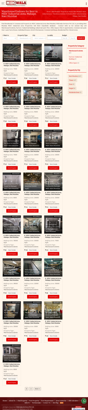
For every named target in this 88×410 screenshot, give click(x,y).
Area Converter (61, 399)
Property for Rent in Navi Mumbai (71, 11)
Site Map (56, 401)
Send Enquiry (12, 82)
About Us (12, 399)
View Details (12, 78)
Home (49, 11)
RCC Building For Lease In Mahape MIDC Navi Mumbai (11, 358)
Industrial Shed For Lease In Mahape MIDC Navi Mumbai (11, 186)
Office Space (73, 63)
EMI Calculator (73, 399)
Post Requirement (47, 399)
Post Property (34, 399)
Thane (71, 80)
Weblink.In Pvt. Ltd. (26, 408)
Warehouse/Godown (76, 51)
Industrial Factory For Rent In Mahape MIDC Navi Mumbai (32, 272)
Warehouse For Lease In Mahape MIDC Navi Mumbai (32, 229)
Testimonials (36, 401)
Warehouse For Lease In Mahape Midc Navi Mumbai (32, 57)
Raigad (71, 88)
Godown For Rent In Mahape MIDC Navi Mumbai (32, 100)
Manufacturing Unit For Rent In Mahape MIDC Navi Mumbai (11, 143)
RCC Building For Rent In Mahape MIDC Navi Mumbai (32, 143)
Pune (70, 84)
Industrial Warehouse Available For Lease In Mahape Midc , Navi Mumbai (11, 55)
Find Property (22, 399)
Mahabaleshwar (74, 92)
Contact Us (47, 401)
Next (37, 389)
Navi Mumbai (56, 11)
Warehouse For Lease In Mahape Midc (10, 100)
